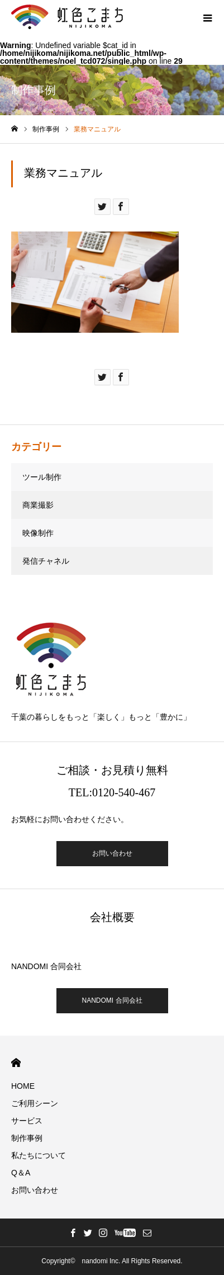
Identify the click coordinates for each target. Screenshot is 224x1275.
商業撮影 (38, 504)
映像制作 (38, 532)
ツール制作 (41, 477)
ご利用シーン (34, 1103)
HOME (16, 1063)
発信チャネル (45, 560)
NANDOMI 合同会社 (112, 1000)
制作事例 (26, 1138)
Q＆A (20, 1172)
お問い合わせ (112, 853)
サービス (26, 1120)
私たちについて (38, 1155)
